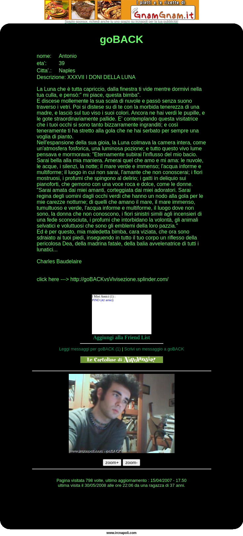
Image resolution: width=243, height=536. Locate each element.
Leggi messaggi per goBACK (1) (90, 348)
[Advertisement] (121, 509)
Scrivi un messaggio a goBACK (154, 348)
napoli (124, 533)
